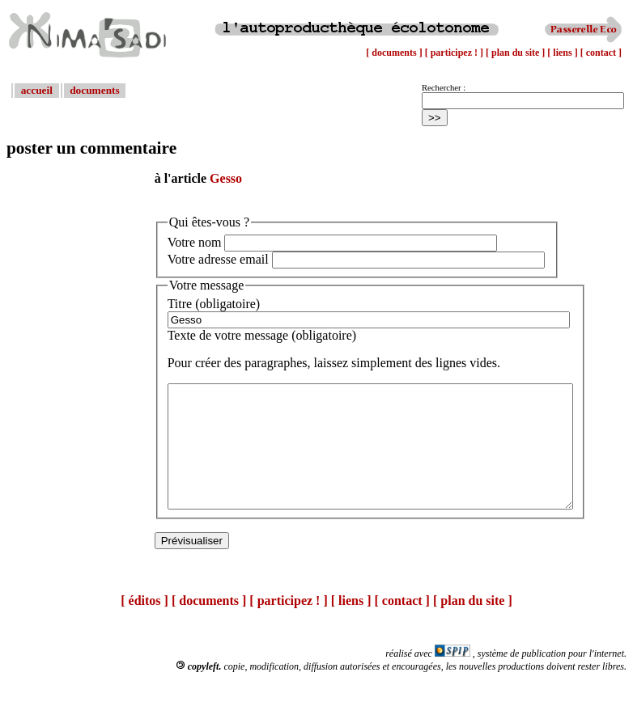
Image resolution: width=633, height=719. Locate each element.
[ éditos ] (144, 625)
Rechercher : (443, 87)
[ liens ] (563, 52)
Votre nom (195, 242)
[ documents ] (395, 52)
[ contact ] (601, 52)
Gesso (226, 178)
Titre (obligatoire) (214, 304)
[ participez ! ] (455, 52)
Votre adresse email (218, 259)
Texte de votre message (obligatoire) (262, 335)
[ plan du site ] (516, 52)
